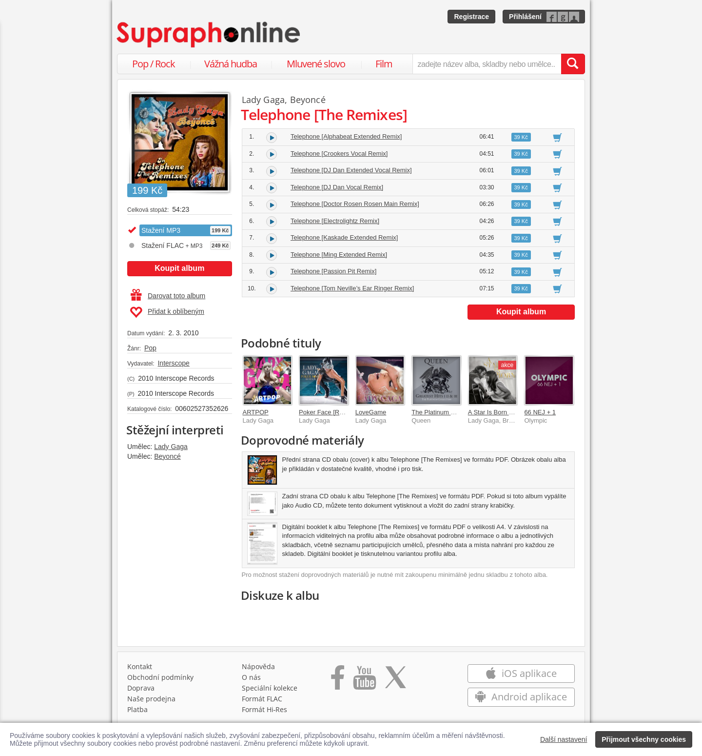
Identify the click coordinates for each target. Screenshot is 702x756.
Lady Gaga (171, 446)
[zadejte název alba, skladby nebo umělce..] (486, 64)
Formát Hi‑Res (265, 709)
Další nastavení (563, 739)
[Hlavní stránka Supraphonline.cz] (209, 34)
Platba (137, 709)
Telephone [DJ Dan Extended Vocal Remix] (351, 170)
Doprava (141, 688)
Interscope (173, 363)
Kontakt (139, 666)
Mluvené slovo (316, 63)
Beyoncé (167, 456)
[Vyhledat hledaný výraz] (573, 64)
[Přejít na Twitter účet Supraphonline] (395, 681)
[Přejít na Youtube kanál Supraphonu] (364, 681)
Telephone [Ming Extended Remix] (339, 254)
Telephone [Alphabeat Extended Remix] (346, 136)
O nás (251, 677)
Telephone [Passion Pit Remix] (333, 271)
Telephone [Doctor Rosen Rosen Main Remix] (355, 203)
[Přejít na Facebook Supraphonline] (337, 681)
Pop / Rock (153, 63)
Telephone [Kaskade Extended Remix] (344, 237)
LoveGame (371, 412)
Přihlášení (525, 16)
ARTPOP (256, 412)
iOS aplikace (521, 673)
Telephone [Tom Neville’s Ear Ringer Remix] (352, 288)
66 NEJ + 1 (540, 412)
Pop (150, 348)
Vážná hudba (230, 63)
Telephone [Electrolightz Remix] (335, 221)
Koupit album (179, 268)
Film (383, 63)
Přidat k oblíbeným (167, 312)
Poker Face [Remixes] (330, 412)
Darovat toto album (168, 296)
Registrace (471, 16)
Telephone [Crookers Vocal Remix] (339, 153)
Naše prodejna (151, 698)
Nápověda (258, 666)
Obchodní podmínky (160, 677)
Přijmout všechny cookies (644, 739)
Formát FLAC (262, 698)
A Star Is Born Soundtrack (504, 412)
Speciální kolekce (269, 688)
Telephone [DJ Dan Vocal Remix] (337, 187)
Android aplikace (521, 696)
